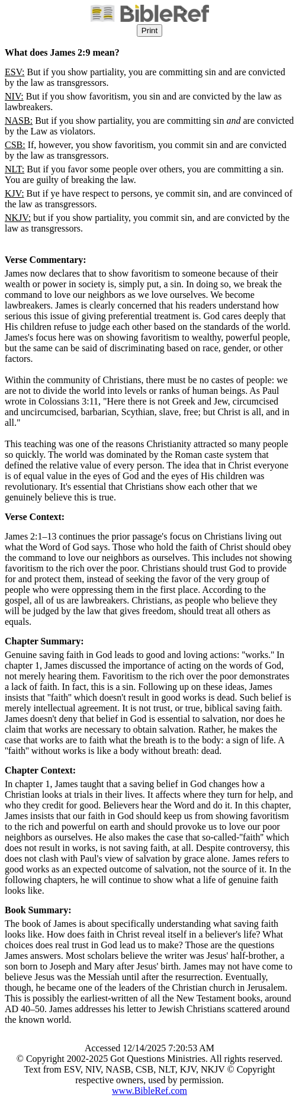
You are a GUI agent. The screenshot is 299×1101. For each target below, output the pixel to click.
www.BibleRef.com (149, 1091)
